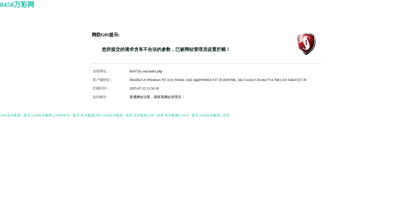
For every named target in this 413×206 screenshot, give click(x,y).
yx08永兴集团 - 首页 (117, 115)
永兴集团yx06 (91, 115)
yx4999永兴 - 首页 (66, 115)
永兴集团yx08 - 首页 (148, 115)
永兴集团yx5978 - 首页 (181, 115)
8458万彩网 (17, 4)
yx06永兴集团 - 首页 (15, 115)
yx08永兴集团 (41, 115)
